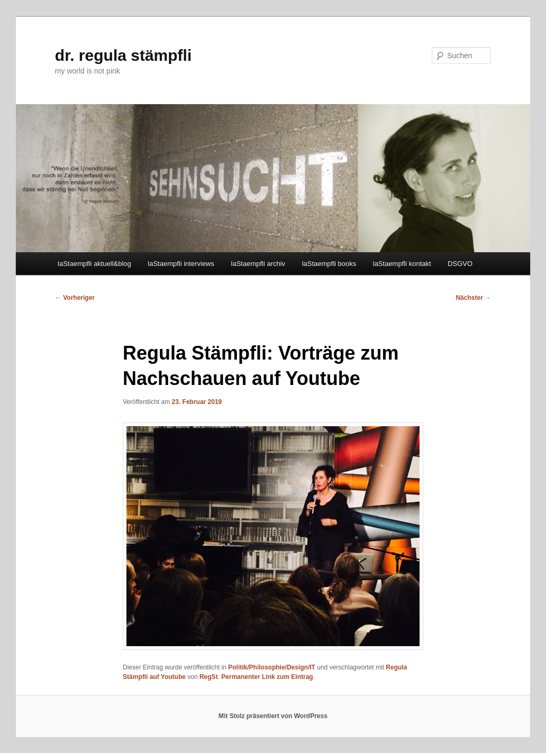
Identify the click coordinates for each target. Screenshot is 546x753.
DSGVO (460, 264)
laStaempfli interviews (181, 264)
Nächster (473, 297)
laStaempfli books (329, 264)
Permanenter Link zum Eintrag (267, 677)
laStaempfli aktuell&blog (94, 264)
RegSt (208, 677)
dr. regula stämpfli (123, 55)
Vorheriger (75, 297)
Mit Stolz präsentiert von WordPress (273, 716)
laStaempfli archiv (258, 264)
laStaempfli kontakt (402, 264)
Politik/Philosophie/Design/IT (271, 667)
